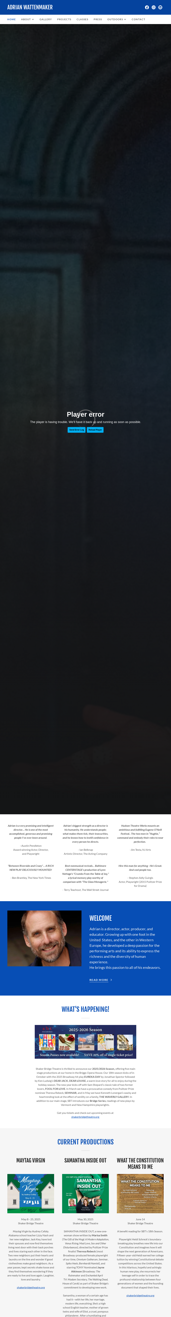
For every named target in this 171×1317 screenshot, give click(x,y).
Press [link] (98, 19)
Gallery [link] (46, 19)
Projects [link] (64, 19)
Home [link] (11, 19)
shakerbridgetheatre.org (85, 1116)
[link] (46, 8)
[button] (27, 19)
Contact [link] (138, 19)
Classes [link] (82, 19)
